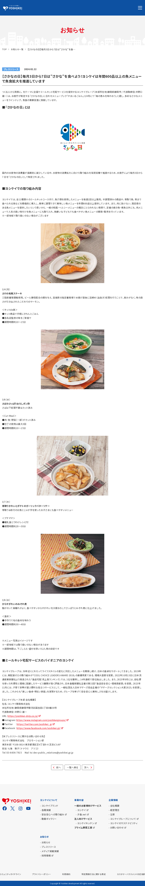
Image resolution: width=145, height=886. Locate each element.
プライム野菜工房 (83, 827)
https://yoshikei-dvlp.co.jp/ (23, 716)
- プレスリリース (48, 846)
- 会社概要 (114, 805)
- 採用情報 (45, 855)
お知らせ (44, 836)
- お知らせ (45, 842)
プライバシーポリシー (41, 874)
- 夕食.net (81, 814)
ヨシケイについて (48, 800)
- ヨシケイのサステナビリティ (123, 823)
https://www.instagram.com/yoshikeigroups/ (41, 720)
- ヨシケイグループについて (122, 818)
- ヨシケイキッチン (85, 823)
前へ (58, 767)
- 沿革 (112, 814)
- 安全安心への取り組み (52, 814)
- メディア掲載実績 (49, 851)
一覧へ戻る (72, 767)
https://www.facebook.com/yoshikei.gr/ (38, 728)
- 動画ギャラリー (48, 818)
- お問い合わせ (116, 827)
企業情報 (113, 800)
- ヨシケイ (81, 810)
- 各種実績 (45, 810)
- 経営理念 (114, 810)
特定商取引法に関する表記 (94, 874)
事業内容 (79, 800)
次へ (86, 767)
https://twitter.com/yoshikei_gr (34, 724)
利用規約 (66, 874)
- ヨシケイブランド (49, 805)
